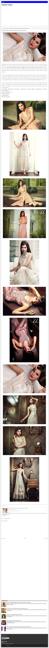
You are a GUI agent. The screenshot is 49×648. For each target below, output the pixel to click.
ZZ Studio (6, 28)
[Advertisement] (24, 15)
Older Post (46, 538)
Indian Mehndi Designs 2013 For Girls (14, 620)
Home (3, 28)
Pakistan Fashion (27, 32)
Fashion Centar (7, 5)
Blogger (7, 645)
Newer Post (3, 538)
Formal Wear (21, 32)
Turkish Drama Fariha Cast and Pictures (14, 614)
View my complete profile (7, 643)
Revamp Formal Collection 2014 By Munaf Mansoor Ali (17, 608)
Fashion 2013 (17, 32)
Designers (12, 32)
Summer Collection (33, 32)
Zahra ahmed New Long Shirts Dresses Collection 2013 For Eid (19, 626)
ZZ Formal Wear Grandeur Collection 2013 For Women (14, 30)
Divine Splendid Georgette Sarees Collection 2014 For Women (18, 602)
